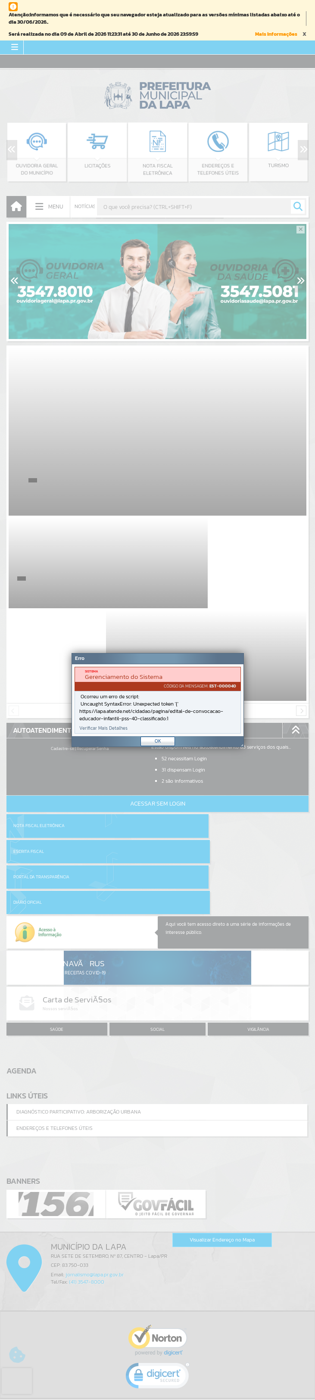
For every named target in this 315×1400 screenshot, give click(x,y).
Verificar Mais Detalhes (103, 728)
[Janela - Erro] (158, 700)
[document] (157, 700)
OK (158, 740)
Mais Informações (276, 34)
